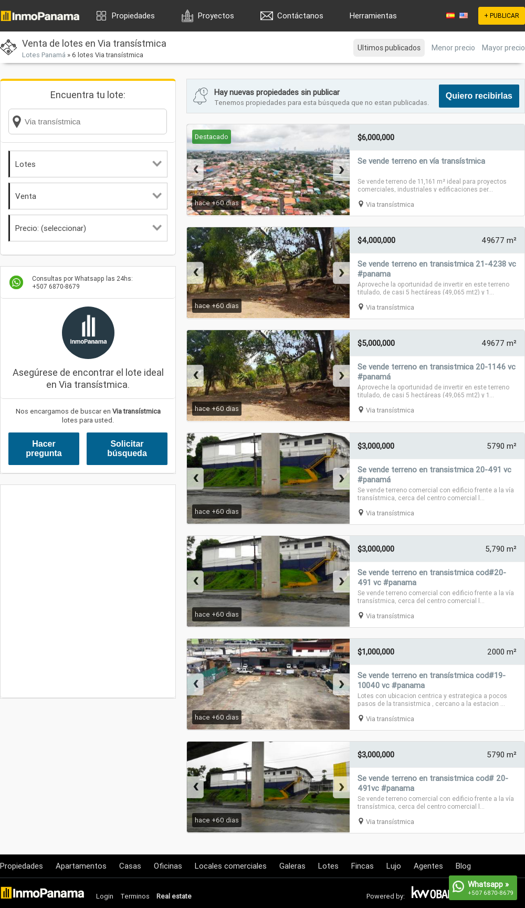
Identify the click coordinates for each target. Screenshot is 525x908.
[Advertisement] (98, 591)
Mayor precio (503, 47)
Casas (130, 866)
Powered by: (385, 896)
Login (104, 896)
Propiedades (133, 15)
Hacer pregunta (43, 448)
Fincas (362, 866)
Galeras (292, 866)
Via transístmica (390, 204)
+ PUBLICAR (501, 15)
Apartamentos (81, 866)
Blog (463, 866)
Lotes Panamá (44, 54)
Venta (88, 196)
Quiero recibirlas (479, 95)
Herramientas (373, 15)
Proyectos (216, 15)
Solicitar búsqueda (127, 448)
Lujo (393, 866)
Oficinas (168, 866)
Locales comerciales (231, 866)
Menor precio (453, 47)
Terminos (135, 896)
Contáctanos (300, 15)
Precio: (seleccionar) (88, 228)
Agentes (428, 866)
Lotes (88, 164)
